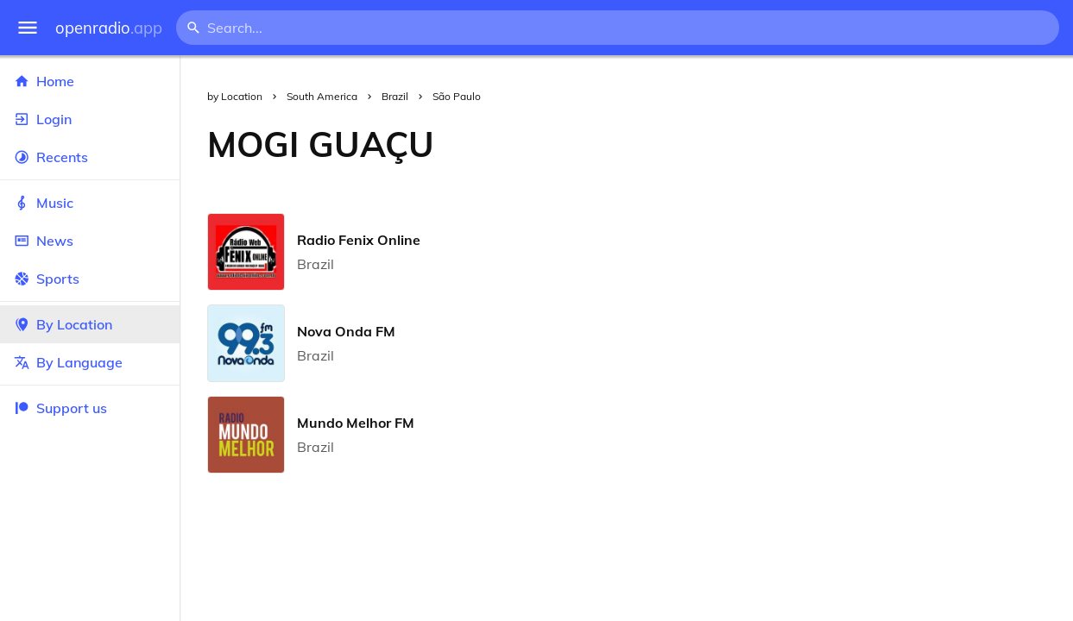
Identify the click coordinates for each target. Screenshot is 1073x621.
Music (90, 203)
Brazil (395, 96)
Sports (90, 279)
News (90, 241)
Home (90, 81)
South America (322, 96)
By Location (90, 324)
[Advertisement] (767, 144)
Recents (90, 157)
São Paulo (456, 96)
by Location (234, 96)
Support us (60, 408)
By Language (90, 362)
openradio (108, 28)
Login (90, 119)
